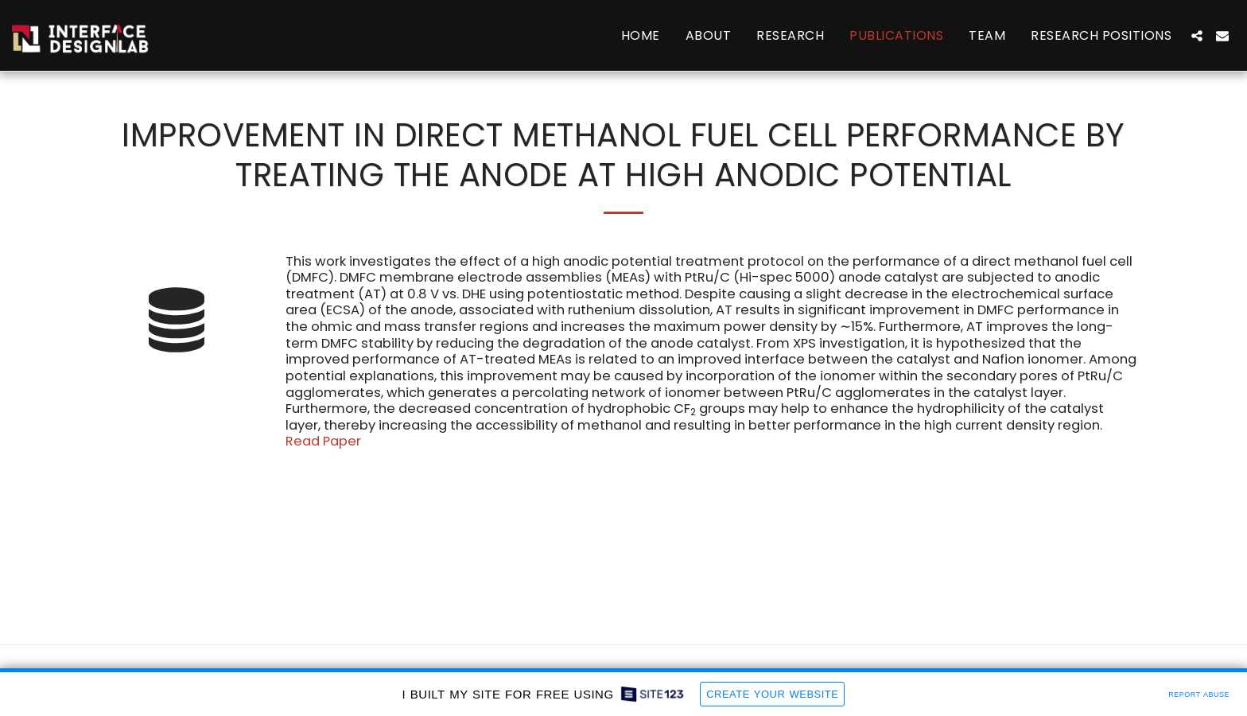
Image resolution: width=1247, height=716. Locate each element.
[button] (1197, 35)
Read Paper (323, 441)
